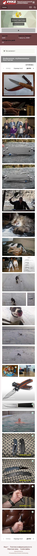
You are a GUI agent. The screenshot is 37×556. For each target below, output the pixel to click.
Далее (29, 68)
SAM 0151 (6, 251)
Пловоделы (7, 372)
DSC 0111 (6, 359)
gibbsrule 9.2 (7, 159)
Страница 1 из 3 (18, 68)
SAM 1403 (6, 529)
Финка (5, 92)
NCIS (5, 111)
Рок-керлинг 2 (8, 287)
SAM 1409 (6, 504)
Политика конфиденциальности (21, 547)
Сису (5, 405)
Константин (11, 94)
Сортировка (30, 64)
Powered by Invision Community (18, 553)
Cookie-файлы (25, 549)
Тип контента (9, 51)
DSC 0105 (6, 320)
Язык (6, 547)
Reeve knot (28, 265)
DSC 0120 (6, 340)
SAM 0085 (6, 232)
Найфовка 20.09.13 (9, 133)
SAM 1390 (6, 478)
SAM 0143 (6, 267)
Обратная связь (12, 549)
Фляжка (23, 372)
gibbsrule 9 (7, 184)
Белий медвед (8, 427)
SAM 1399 (6, 453)
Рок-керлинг (7, 301)
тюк (4, 207)
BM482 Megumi (8, 396)
